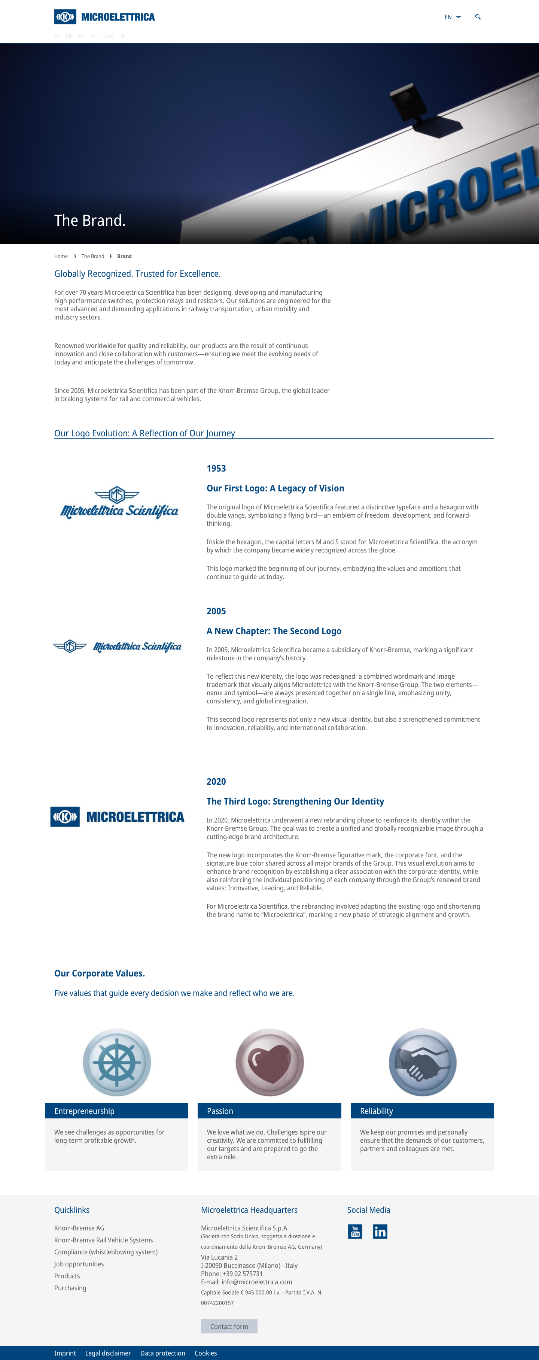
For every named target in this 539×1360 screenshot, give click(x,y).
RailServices (216, 35)
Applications (141, 35)
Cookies (206, 1352)
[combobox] (453, 17)
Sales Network (292, 35)
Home (61, 256)
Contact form (229, 1326)
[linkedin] (380, 1231)
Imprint (65, 1352)
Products (71, 35)
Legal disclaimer (108, 1352)
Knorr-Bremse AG (79, 1227)
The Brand (465, 35)
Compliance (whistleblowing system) (106, 1251)
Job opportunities (79, 1263)
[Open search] (478, 17)
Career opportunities (381, 35)
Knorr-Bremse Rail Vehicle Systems (103, 1239)
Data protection (162, 1352)
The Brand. (90, 221)
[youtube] (355, 1231)
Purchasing (70, 1287)
